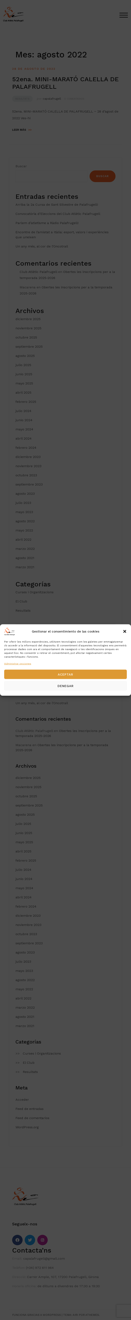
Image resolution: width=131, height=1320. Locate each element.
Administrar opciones (17, 663)
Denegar (66, 686)
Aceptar (65, 674)
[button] (125, 631)
